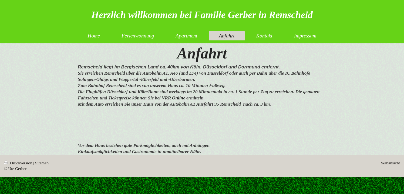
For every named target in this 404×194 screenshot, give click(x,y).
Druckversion (18, 163)
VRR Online (173, 98)
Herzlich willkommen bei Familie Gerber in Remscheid (202, 14)
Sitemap (42, 163)
